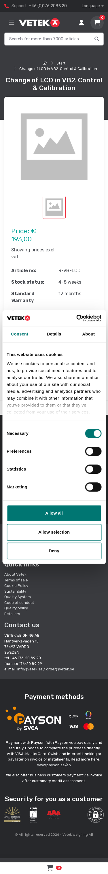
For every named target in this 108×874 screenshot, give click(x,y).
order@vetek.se (60, 669)
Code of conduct (19, 602)
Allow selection (54, 532)
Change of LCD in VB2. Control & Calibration (58, 69)
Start (60, 63)
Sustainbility (15, 591)
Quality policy (16, 608)
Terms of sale (16, 580)
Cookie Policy (16, 585)
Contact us (21, 625)
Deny (54, 550)
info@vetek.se (30, 669)
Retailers (12, 614)
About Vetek (15, 574)
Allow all (54, 513)
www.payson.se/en (54, 765)
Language (91, 5)
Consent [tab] (19, 333)
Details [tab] (54, 333)
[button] (96, 815)
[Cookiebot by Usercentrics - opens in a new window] (76, 318)
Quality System (17, 597)
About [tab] (88, 333)
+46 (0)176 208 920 (48, 5)
